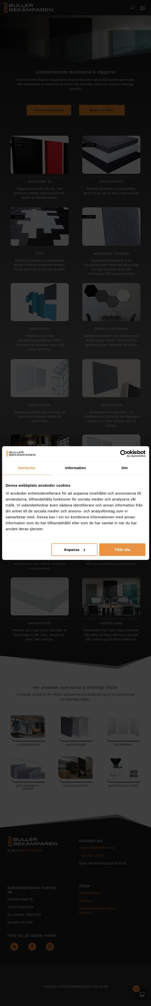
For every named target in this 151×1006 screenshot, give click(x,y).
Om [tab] (124, 468)
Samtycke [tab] (26, 468)
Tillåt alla (122, 549)
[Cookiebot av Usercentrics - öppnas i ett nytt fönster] (123, 453)
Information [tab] (75, 468)
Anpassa (74, 549)
